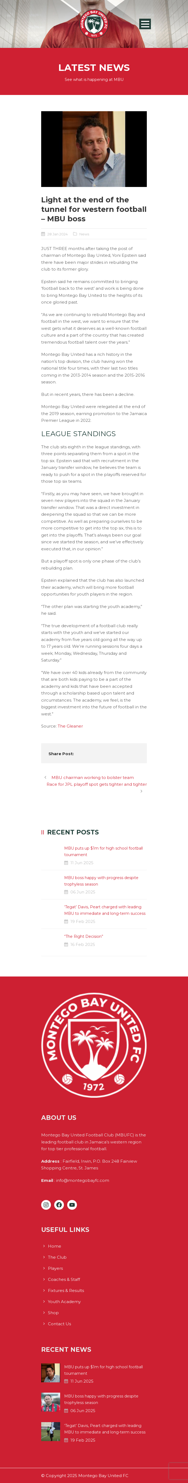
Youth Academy (64, 1301)
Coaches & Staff (64, 1279)
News (84, 234)
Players (55, 1268)
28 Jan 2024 (57, 234)
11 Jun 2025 (81, 862)
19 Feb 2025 (82, 921)
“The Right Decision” (83, 936)
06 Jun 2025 (82, 892)
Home (54, 1246)
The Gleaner (70, 726)
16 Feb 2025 (82, 944)
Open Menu (145, 24)
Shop (53, 1312)
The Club (57, 1257)
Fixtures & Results (66, 1290)
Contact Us (59, 1323)
